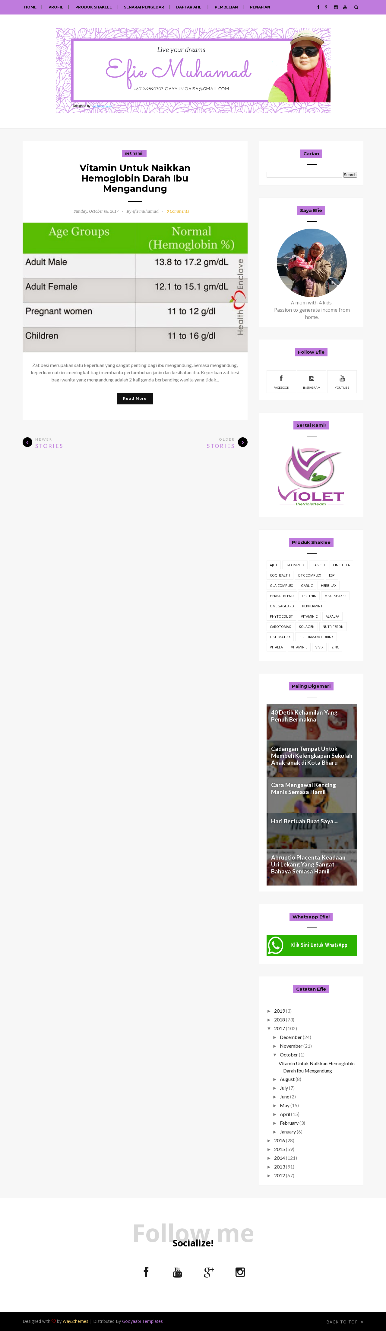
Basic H (318, 565)
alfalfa (332, 616)
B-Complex (295, 565)
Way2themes (75, 1321)
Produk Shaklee (93, 7)
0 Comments (178, 211)
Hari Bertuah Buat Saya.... (304, 821)
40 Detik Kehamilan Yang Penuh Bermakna (304, 716)
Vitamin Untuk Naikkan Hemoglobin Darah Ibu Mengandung (135, 178)
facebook (281, 381)
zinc (335, 647)
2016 (279, 1140)
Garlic (307, 585)
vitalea (276, 647)
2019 (279, 1011)
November (291, 1046)
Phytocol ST (281, 616)
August (287, 1079)
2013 (279, 1166)
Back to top (344, 1322)
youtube (342, 381)
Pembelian (226, 7)
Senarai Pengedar (144, 7)
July (284, 1088)
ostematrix (280, 637)
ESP (332, 575)
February (289, 1123)
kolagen (307, 626)
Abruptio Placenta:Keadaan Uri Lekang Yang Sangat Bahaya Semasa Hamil (308, 864)
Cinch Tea (341, 565)
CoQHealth (280, 575)
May (285, 1105)
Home (30, 7)
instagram (312, 381)
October (289, 1054)
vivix (319, 647)
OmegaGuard (282, 606)
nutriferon (333, 626)
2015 (279, 1149)
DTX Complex (309, 575)
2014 (279, 1158)
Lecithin (309, 595)
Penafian (260, 7)
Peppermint (312, 606)
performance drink (316, 637)
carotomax (280, 626)
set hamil (134, 153)
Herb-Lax (328, 585)
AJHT (273, 565)
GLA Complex (281, 585)
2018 (279, 1019)
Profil (56, 7)
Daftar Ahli (189, 7)
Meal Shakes (335, 595)
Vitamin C (309, 616)
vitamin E (299, 647)
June (284, 1096)
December (291, 1037)
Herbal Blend (282, 595)
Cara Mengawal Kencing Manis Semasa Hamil (303, 788)
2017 (279, 1028)
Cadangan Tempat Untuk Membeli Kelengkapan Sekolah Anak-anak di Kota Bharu (312, 755)
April (285, 1114)
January (288, 1131)
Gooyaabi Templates (142, 1321)
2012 (279, 1175)
